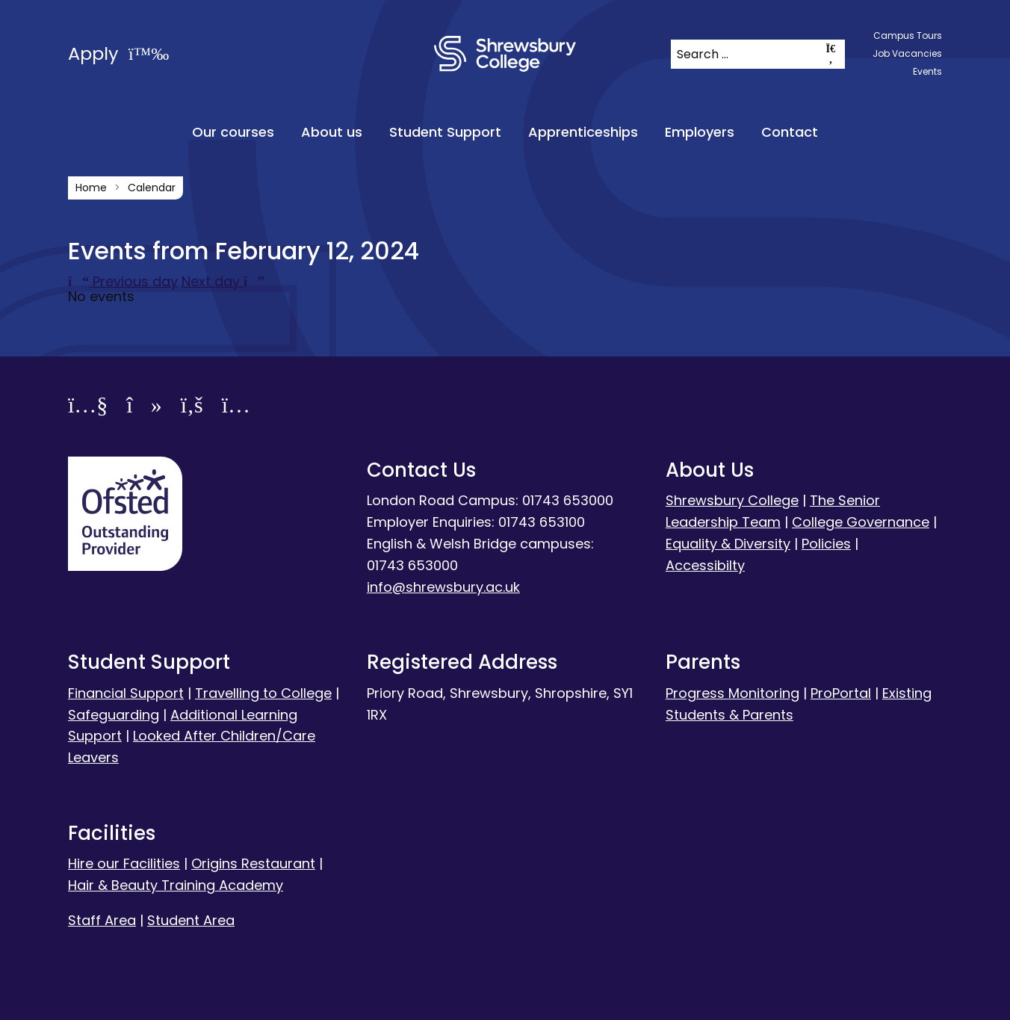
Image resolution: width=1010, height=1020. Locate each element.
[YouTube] (88, 407)
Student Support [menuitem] (445, 132)
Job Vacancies (907, 53)
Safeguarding (113, 714)
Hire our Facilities (124, 863)
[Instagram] (236, 407)
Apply (118, 53)
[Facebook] (192, 407)
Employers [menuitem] (699, 132)
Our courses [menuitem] (233, 132)
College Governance (860, 522)
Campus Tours (907, 35)
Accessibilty (705, 565)
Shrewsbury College (732, 500)
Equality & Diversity (728, 543)
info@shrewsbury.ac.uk (443, 587)
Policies (826, 543)
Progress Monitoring (732, 693)
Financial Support (126, 693)
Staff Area (102, 920)
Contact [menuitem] (789, 132)
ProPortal (841, 693)
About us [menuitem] (331, 132)
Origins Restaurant (253, 863)
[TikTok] (143, 407)
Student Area (191, 920)
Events (927, 71)
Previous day (123, 281)
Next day (223, 281)
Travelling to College (263, 693)
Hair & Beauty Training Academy (175, 885)
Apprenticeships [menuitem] (583, 132)
